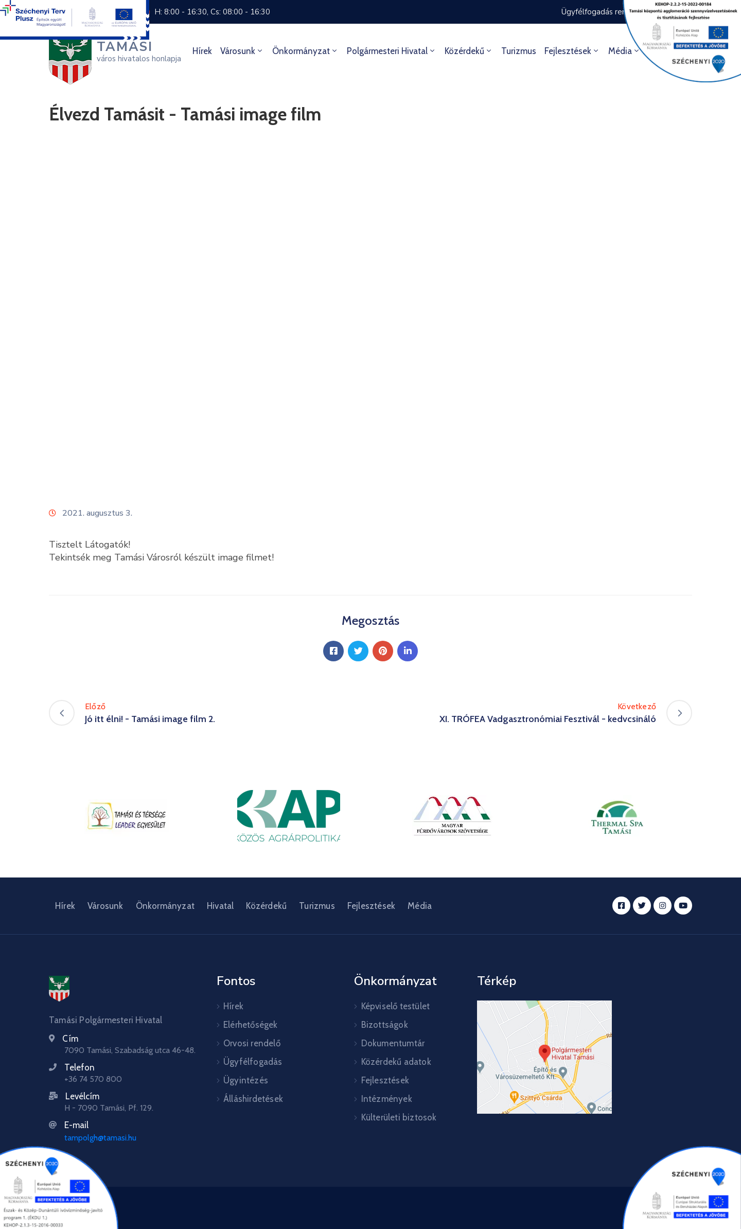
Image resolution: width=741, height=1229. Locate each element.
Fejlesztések (572, 51)
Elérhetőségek (250, 1025)
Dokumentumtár (393, 1043)
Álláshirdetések (253, 1099)
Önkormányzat (305, 51)
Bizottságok (384, 1025)
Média (420, 906)
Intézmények (386, 1099)
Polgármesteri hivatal (391, 51)
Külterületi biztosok (399, 1117)
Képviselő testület (395, 1006)
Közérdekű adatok (396, 1062)
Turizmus (518, 51)
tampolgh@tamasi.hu (100, 1138)
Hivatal (220, 906)
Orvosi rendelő (251, 1043)
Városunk (242, 51)
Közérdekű (469, 51)
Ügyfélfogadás (253, 1062)
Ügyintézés (245, 1080)
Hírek (202, 51)
